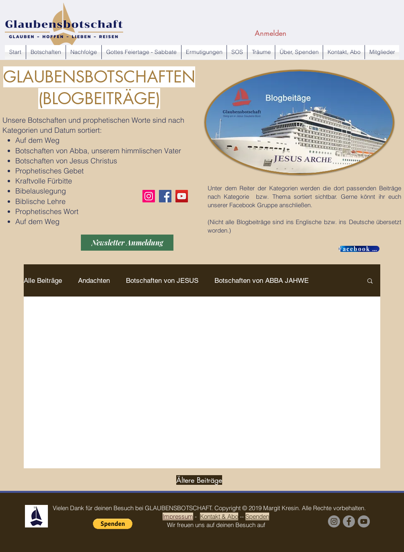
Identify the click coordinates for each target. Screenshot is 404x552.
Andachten (94, 280)
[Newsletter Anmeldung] (127, 243)
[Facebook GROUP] (359, 249)
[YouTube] (181, 196)
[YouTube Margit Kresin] (364, 521)
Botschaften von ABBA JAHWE (261, 280)
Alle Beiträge (43, 280)
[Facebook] (165, 196)
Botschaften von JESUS (162, 280)
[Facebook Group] (349, 521)
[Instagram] (148, 196)
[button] (370, 281)
